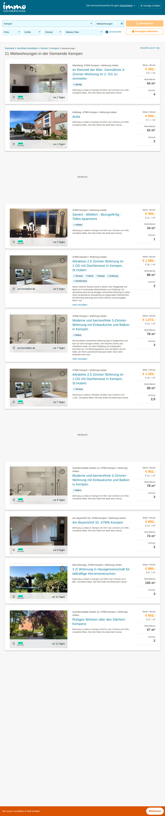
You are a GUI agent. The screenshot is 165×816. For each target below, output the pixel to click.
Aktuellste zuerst (148, 48)
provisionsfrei (114, 32)
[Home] (14, 7)
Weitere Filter (84, 32)
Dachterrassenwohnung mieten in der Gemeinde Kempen (35, 770)
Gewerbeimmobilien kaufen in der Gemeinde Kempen (33, 749)
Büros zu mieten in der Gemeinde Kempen (26, 756)
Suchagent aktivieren (145, 31)
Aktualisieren (144, 23)
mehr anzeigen (79, 304)
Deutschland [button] (128, 5)
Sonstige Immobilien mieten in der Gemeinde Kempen (33, 777)
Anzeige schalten (150, 5)
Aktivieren (155, 811)
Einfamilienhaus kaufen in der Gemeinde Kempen (30, 785)
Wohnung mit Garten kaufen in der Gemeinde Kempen (33, 763)
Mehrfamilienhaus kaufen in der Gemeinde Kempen (31, 792)
